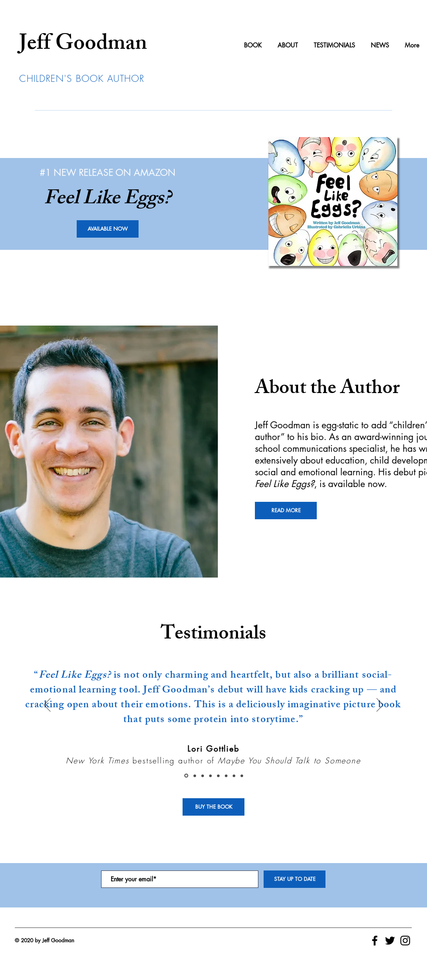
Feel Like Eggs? (284, 484)
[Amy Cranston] (194, 775)
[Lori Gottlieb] (186, 776)
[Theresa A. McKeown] (210, 775)
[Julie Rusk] (234, 775)
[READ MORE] (286, 510)
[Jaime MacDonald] (242, 775)
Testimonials (213, 635)
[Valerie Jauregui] (218, 775)
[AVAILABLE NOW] (108, 229)
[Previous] (47, 705)
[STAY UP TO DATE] (294, 879)
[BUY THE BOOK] (213, 807)
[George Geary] (202, 775)
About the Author (327, 390)
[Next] (379, 705)
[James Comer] (226, 775)
